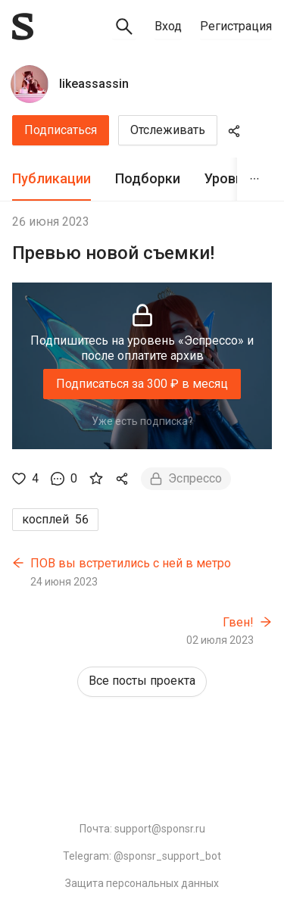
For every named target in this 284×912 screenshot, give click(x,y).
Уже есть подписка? (142, 421)
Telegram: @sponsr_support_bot (142, 856)
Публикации (51, 178)
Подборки (147, 178)
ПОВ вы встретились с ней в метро (130, 563)
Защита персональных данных (142, 883)
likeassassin (94, 84)
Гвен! (238, 622)
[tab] (51, 179)
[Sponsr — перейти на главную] (22, 26)
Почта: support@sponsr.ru (142, 829)
